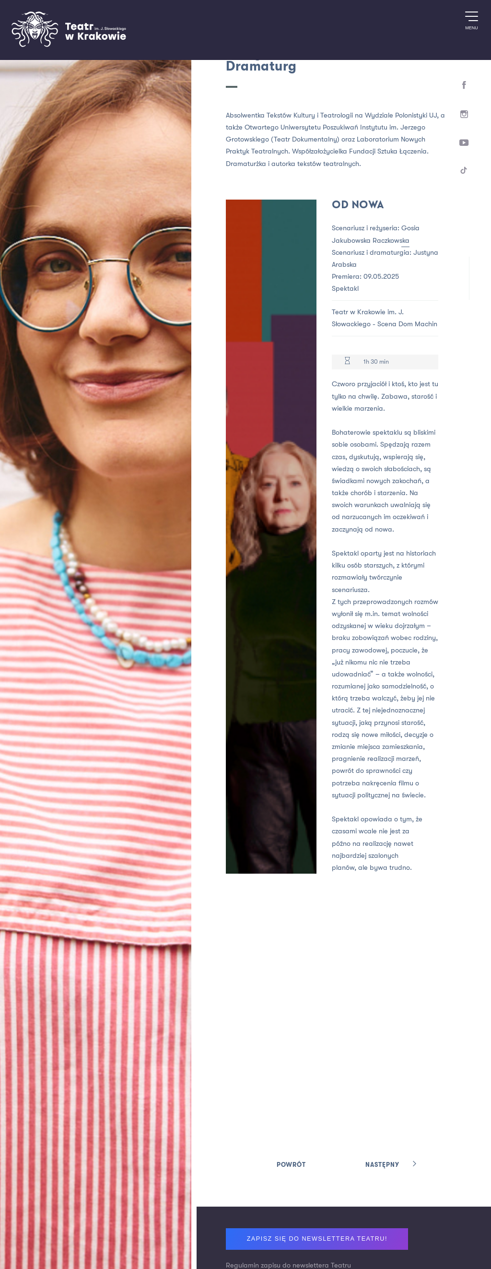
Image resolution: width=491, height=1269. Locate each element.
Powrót (291, 1165)
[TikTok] (464, 172)
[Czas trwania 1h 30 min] (347, 362)
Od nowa (358, 205)
